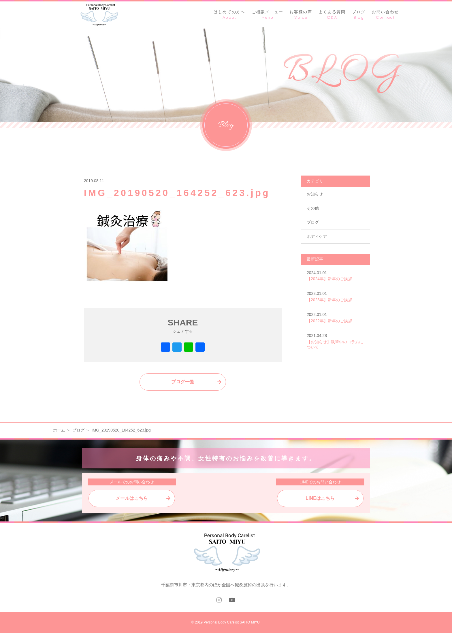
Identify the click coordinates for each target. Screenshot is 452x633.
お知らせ (315, 194)
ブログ (313, 222)
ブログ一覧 (182, 381)
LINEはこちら (320, 498)
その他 (313, 208)
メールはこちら (132, 498)
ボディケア (317, 236)
